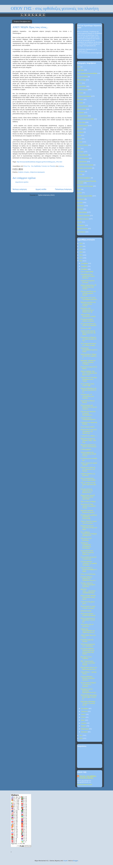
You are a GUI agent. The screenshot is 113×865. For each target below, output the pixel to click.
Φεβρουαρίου (85, 729)
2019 (81, 243)
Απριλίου (84, 723)
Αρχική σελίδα (41, 189)
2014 (81, 255)
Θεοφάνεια (80, 132)
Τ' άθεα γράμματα (86, 449)
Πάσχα (79, 189)
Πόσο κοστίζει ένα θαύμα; (88, 501)
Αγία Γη (79, 83)
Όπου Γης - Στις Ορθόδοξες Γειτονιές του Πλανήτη (87, 777)
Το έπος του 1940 (86, 328)
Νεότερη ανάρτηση (20, 189)
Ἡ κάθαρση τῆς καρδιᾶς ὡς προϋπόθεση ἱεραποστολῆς (89, 516)
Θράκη (79, 135)
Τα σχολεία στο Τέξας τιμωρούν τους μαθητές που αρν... (88, 506)
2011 (81, 735)
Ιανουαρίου (84, 732)
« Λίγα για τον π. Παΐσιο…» (89, 436)
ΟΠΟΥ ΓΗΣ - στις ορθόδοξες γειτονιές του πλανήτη (55, 8)
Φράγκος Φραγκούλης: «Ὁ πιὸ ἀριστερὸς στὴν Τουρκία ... (88, 287)
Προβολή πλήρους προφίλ (84, 784)
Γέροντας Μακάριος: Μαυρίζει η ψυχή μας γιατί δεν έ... (88, 678)
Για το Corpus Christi (87, 271)
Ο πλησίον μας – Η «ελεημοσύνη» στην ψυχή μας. (87, 396)
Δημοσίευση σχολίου (21, 182)
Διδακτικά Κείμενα (82, 106)
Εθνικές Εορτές (81, 109)
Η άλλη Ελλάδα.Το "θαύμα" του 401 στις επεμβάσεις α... (89, 356)
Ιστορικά (79, 142)
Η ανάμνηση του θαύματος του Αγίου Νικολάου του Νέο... (88, 339)
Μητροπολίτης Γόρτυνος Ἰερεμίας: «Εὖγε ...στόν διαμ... (88, 440)
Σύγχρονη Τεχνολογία (83, 215)
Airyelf (65, 860)
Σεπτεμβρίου (85, 708)
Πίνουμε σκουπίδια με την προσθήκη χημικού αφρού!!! (88, 293)
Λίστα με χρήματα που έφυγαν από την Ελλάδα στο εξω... (88, 454)
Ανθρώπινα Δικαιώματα (37, 172)
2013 (81, 258)
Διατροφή (80, 102)
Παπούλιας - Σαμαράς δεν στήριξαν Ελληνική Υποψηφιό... (88, 362)
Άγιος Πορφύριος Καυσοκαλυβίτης (87, 73)
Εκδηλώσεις (80, 112)
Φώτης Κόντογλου (82, 228)
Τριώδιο (79, 222)
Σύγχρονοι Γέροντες (83, 219)
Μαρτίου (84, 726)
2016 (81, 249)
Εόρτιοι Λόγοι (81, 122)
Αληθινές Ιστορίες (23, 172)
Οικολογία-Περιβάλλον (84, 178)
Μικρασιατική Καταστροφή (85, 165)
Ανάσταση (80, 93)
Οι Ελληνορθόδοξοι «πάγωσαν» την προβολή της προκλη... (89, 563)
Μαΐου (83, 720)
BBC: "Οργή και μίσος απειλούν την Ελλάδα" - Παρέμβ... (88, 663)
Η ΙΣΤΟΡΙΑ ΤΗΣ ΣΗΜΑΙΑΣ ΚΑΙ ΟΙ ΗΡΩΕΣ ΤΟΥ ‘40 (87, 310)
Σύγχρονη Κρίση (82, 212)
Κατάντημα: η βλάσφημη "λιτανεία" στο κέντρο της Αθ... (88, 703)
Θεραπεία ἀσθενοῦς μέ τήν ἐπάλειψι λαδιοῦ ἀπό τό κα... (88, 390)
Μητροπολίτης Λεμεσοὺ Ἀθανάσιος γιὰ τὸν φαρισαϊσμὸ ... (88, 497)
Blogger (75, 860)
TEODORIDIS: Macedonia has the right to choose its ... (89, 697)
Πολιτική (79, 202)
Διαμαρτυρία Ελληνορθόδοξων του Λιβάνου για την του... (88, 630)
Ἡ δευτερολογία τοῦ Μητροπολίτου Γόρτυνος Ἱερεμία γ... (89, 407)
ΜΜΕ (79, 148)
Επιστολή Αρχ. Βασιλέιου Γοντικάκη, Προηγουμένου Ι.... (88, 413)
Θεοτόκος (80, 129)
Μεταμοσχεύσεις (82, 161)
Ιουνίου (83, 717)
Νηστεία (79, 174)
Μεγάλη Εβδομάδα (82, 155)
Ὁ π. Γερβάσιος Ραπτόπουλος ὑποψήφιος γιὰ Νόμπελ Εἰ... (89, 533)
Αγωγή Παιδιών (81, 86)
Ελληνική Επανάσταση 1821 (85, 119)
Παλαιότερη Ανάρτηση (63, 189)
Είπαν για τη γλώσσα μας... (88, 574)
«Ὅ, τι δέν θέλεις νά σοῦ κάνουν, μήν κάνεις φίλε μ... (88, 484)
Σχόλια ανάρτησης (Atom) (46, 195)
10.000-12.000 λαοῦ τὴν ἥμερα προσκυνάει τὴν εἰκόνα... (88, 332)
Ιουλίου (83, 714)
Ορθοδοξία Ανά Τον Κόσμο (85, 186)
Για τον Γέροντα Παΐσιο (87, 427)
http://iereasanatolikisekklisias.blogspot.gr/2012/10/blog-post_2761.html (39, 162)
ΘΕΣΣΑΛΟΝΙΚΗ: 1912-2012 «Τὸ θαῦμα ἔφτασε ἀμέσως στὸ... (89, 373)
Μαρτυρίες (80, 151)
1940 (78, 67)
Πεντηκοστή (80, 199)
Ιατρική (79, 138)
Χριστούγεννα (81, 232)
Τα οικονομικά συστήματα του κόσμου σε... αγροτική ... (88, 684)
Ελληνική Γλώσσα (82, 116)
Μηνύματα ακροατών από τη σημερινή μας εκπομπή (88, 304)
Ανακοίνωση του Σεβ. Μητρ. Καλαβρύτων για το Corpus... (89, 379)
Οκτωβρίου (84, 269)
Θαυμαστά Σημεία (82, 125)
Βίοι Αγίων (80, 99)
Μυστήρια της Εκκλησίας (84, 168)
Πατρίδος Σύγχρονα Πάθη (84, 196)
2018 (81, 246)
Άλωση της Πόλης (82, 76)
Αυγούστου (84, 711)
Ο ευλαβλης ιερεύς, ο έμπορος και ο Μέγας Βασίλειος (88, 276)
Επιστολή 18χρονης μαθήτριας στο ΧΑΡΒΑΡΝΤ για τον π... (88, 578)
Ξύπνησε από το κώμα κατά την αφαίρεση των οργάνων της (89, 431)
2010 (81, 738)
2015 (81, 252)
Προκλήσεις (80, 205)
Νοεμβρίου (84, 266)
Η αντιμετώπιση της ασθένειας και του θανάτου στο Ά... (87, 490)
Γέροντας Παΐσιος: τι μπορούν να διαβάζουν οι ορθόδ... (89, 569)
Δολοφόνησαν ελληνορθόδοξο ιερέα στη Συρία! (89, 349)
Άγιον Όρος (80, 70)
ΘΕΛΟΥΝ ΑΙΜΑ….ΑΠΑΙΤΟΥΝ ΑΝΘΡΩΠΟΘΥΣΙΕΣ (88, 591)
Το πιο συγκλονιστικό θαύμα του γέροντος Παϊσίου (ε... (87, 552)
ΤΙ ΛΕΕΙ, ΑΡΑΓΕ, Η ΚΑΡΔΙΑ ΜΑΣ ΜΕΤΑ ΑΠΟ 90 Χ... (88, 584)
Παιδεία (79, 192)
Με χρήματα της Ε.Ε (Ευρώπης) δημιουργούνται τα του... (88, 690)
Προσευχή (80, 209)
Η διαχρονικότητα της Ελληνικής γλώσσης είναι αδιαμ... (89, 527)
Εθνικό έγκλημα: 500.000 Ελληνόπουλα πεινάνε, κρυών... (88, 597)
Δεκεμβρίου (84, 263)
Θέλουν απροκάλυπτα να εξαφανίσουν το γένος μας (88, 620)
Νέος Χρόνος (81, 171)
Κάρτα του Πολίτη (82, 145)
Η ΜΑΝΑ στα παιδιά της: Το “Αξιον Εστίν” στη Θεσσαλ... (88, 469)
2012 (81, 261)
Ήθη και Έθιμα (81, 80)
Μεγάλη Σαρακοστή (83, 158)
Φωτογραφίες (81, 225)
